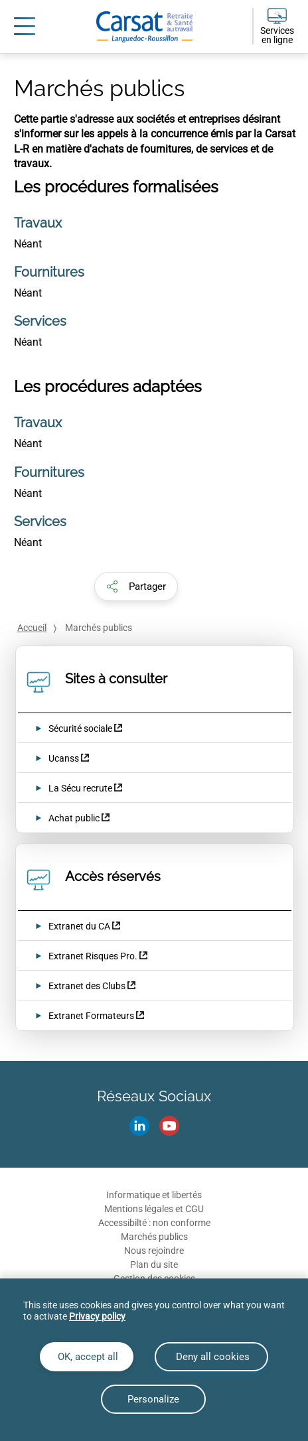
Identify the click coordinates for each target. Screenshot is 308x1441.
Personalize (153, 1399)
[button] (136, 586)
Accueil (31, 627)
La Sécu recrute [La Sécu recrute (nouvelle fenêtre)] (81, 788)
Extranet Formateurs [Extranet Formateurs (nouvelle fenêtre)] (91, 1015)
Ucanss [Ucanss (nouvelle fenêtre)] (63, 758)
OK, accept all (86, 1357)
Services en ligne (277, 35)
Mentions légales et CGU (154, 1208)
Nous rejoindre (154, 1250)
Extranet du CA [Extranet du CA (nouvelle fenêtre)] (79, 926)
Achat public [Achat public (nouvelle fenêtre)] (74, 818)
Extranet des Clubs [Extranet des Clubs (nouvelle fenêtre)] (86, 986)
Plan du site (154, 1264)
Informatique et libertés (154, 1195)
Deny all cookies (211, 1357)
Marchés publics (154, 1236)
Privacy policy (97, 1316)
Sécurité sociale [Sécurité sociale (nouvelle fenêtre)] (80, 728)
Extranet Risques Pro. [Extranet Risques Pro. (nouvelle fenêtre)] (92, 956)
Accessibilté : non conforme (154, 1222)
